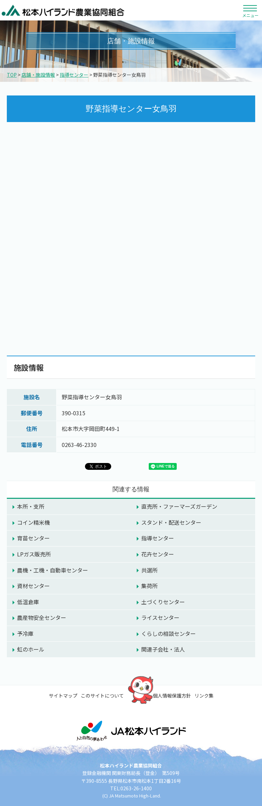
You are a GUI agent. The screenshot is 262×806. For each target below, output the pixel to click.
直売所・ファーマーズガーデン (179, 506)
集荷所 (149, 586)
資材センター (33, 586)
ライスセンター (160, 617)
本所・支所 (30, 506)
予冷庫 (25, 633)
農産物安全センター (41, 617)
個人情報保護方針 (172, 695)
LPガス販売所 (34, 554)
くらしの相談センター (168, 633)
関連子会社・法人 (163, 649)
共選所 (149, 570)
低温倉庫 (28, 602)
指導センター (74, 74)
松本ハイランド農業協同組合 (63, 10)
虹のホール (30, 649)
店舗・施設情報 (38, 74)
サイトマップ (63, 695)
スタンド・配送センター (171, 522)
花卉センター (157, 554)
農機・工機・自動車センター (52, 570)
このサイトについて (102, 695)
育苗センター (33, 538)
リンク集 (204, 695)
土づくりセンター (163, 602)
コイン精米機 (33, 522)
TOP (12, 74)
